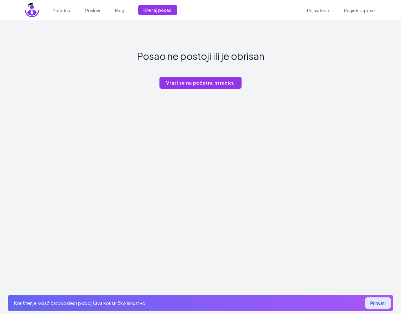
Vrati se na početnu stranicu (200, 83)
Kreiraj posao (157, 10)
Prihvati (378, 303)
